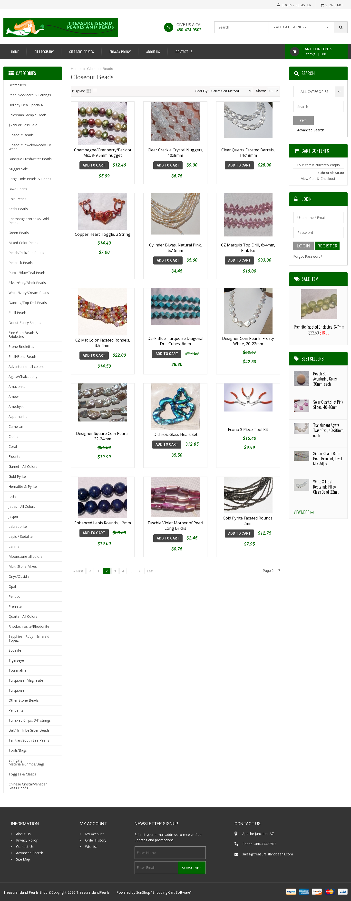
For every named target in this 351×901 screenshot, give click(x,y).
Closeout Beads (100, 69)
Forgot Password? (307, 256)
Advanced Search (310, 130)
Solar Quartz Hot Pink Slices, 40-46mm (328, 404)
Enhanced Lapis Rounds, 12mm (102, 517)
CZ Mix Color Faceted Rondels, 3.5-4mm (102, 338)
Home (15, 51)
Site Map (23, 859)
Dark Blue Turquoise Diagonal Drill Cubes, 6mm (175, 338)
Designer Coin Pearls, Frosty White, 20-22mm (248, 338)
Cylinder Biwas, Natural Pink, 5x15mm (175, 243)
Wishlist (91, 847)
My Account (94, 834)
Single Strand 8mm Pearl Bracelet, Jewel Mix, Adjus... (327, 458)
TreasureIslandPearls (92, 892)
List (95, 91)
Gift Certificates (81, 51)
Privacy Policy (120, 51)
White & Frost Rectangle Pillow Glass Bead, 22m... (326, 487)
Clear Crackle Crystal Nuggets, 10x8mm (175, 152)
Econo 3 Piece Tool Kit (248, 430)
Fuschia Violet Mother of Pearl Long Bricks (175, 520)
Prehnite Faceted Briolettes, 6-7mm (319, 327)
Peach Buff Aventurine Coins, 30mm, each (325, 379)
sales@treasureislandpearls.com (267, 854)
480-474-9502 (188, 30)
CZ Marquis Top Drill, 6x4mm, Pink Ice (248, 243)
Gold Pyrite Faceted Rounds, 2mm (248, 520)
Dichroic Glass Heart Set (175, 430)
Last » (151, 566)
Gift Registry (44, 51)
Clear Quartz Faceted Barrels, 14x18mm (248, 152)
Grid (89, 91)
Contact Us (184, 51)
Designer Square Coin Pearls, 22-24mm (102, 433)
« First (78, 566)
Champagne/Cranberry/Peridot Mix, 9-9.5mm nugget (102, 152)
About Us (153, 51)
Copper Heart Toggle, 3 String (102, 241)
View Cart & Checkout (318, 178)
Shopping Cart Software (171, 892)
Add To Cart (94, 165)
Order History (95, 840)
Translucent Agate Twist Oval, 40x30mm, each (328, 430)
